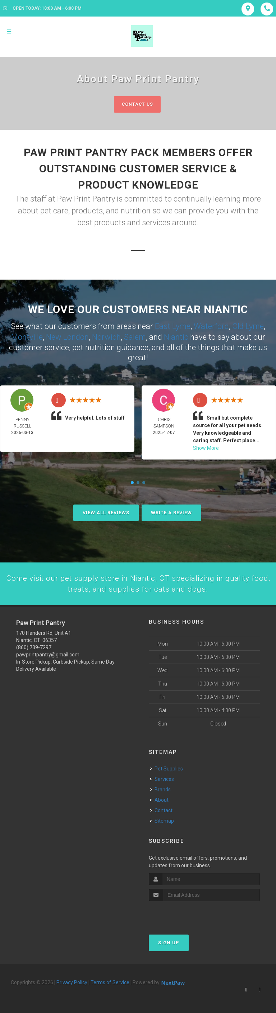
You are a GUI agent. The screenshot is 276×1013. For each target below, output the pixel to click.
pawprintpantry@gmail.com (47, 655)
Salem (135, 336)
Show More (206, 448)
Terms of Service (110, 983)
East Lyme (172, 326)
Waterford (211, 326)
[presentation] (187, 915)
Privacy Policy (71, 983)
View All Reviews (106, 512)
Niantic (176, 336)
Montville (27, 336)
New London (67, 336)
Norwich (106, 336)
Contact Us (137, 104)
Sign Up (168, 943)
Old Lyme (248, 326)
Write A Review (171, 512)
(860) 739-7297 (33, 648)
